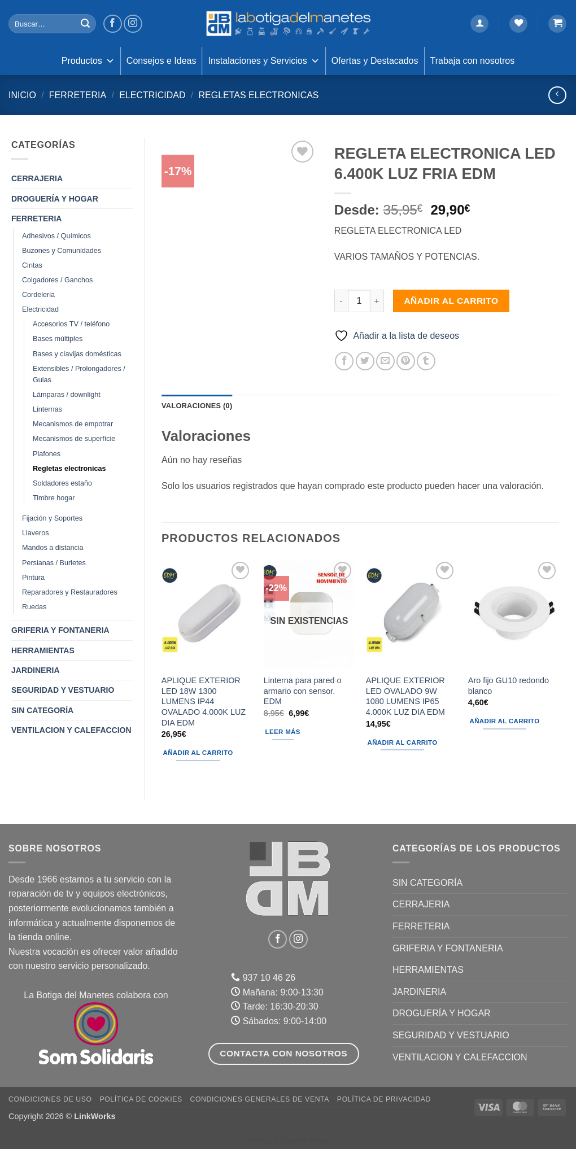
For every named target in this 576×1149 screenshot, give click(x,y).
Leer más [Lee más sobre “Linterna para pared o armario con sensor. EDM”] (282, 731)
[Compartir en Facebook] (344, 361)
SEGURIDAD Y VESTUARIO (62, 689)
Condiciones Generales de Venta (260, 1099)
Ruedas (34, 607)
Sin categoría (42, 710)
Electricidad (152, 95)
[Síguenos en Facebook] (112, 24)
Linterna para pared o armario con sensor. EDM (303, 691)
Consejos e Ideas (161, 60)
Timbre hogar (54, 498)
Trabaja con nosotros (472, 60)
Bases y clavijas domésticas (77, 354)
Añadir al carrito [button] (198, 752)
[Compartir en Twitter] (365, 361)
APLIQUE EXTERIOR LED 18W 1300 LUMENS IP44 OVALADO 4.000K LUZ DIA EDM (204, 701)
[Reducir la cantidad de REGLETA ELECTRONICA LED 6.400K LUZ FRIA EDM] (341, 301)
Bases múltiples (57, 339)
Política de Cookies (140, 1099)
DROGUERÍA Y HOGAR (54, 198)
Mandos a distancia (53, 548)
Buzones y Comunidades (61, 251)
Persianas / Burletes (54, 563)
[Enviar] (85, 23)
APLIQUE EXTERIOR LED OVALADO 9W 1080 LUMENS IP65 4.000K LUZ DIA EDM (405, 696)
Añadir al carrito (451, 300)
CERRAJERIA (37, 178)
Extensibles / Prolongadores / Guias (79, 374)
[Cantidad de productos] (359, 301)
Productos (88, 61)
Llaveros (35, 533)
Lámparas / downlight (67, 395)
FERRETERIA (77, 95)
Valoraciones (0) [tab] (197, 405)
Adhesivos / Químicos (56, 236)
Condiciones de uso (50, 1099)
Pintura (33, 578)
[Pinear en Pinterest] (405, 361)
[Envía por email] (385, 361)
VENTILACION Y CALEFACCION (71, 730)
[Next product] (557, 95)
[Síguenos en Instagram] (133, 24)
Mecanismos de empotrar (73, 424)
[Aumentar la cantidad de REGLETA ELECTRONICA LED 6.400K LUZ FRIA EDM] (377, 301)
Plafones (46, 454)
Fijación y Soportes (52, 518)
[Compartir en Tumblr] (426, 361)
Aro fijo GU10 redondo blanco (508, 686)
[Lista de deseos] (518, 24)
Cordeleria (38, 295)
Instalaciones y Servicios (263, 61)
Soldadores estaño (62, 483)
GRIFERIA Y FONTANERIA (60, 630)
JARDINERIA (35, 670)
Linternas (47, 409)
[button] (479, 24)
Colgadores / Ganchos (57, 280)
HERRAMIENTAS (43, 650)
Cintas (32, 265)
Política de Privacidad (384, 1099)
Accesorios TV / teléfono (71, 324)
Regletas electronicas (258, 95)
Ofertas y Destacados (374, 60)
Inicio (22, 95)
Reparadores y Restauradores (69, 592)
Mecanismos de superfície (74, 439)
